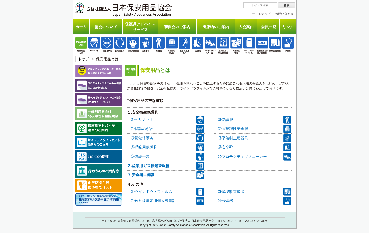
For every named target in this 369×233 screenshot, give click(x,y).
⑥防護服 (254, 120)
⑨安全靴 (254, 147)
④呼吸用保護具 (167, 147)
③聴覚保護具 (167, 138)
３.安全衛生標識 (165, 175)
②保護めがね (167, 129)
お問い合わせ (284, 14)
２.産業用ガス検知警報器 (165, 166)
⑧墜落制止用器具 (254, 138)
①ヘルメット (167, 120)
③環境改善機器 (254, 192)
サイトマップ (261, 14)
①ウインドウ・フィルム (167, 192)
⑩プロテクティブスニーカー (254, 157)
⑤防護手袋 (167, 156)
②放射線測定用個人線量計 (167, 201)
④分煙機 (254, 201)
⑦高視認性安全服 (254, 129)
